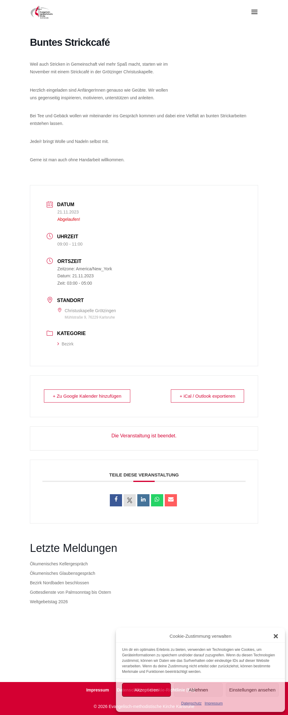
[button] (276, 636)
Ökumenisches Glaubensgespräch (62, 573)
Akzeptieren (146, 689)
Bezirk (65, 343)
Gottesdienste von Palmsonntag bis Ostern (70, 592)
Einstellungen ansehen (252, 689)
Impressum (214, 703)
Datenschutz (191, 703)
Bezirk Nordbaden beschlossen (59, 582)
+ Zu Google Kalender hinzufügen (87, 396)
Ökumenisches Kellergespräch (59, 563)
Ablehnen (198, 689)
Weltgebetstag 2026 (49, 601)
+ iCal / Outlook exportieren (207, 396)
